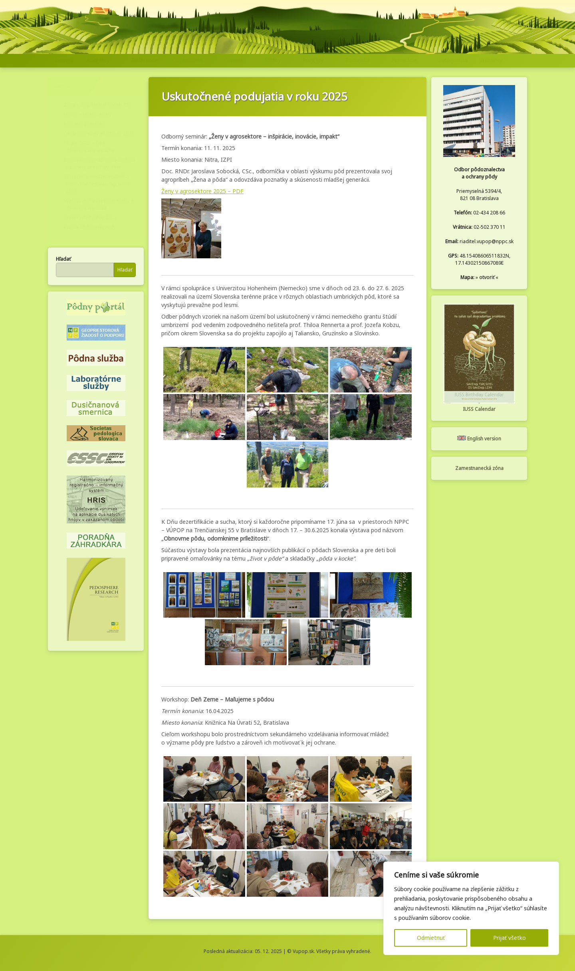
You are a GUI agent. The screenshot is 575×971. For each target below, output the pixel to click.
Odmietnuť (431, 937)
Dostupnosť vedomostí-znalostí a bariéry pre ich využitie (99, 163)
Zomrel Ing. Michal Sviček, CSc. (98, 104)
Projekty (312, 60)
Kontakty (98, 60)
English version (479, 438)
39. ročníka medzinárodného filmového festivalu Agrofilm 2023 (96, 183)
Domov (64, 60)
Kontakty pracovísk (84, 124)
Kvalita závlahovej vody (89, 227)
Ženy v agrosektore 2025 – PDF (202, 191)
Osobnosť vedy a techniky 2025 (98, 133)
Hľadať (63, 259)
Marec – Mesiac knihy (87, 114)
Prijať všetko (509, 937)
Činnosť (233, 60)
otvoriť (486, 277)
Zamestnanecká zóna (479, 468)
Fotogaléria (452, 60)
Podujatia (357, 60)
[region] (471, 908)
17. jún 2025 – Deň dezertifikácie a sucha (88, 147)
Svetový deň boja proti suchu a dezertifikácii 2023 (98, 204)
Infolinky (491, 60)
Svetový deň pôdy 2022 (90, 217)
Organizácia (187, 60)
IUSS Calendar (479, 409)
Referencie (145, 60)
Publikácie (403, 60)
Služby (273, 60)
